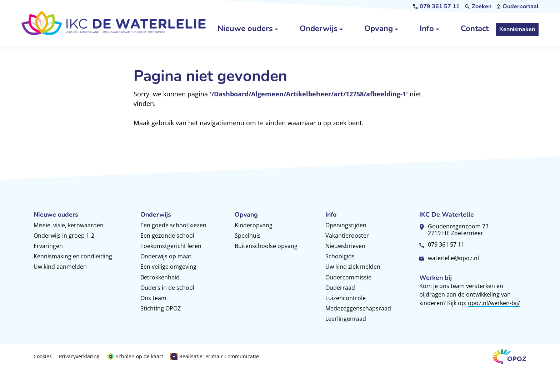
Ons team (153, 298)
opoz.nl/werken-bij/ (494, 303)
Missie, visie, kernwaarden (69, 225)
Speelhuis (248, 235)
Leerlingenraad (345, 319)
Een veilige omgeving (168, 267)
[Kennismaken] (517, 29)
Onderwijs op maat (165, 256)
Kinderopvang (253, 225)
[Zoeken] (478, 6)
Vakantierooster (347, 235)
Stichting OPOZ (160, 308)
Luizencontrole (345, 298)
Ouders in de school (167, 288)
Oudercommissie (348, 277)
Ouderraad (340, 288)
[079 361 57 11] (436, 6)
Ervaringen (48, 246)
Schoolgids (340, 256)
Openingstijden (345, 225)
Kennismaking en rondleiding (73, 256)
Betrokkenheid (160, 277)
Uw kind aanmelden (60, 267)
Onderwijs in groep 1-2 (64, 235)
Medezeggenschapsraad (358, 308)
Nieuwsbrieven (345, 246)
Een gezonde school (167, 235)
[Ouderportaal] (518, 6)
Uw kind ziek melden (352, 267)
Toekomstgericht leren (170, 246)
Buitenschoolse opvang (266, 246)
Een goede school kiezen (173, 225)
